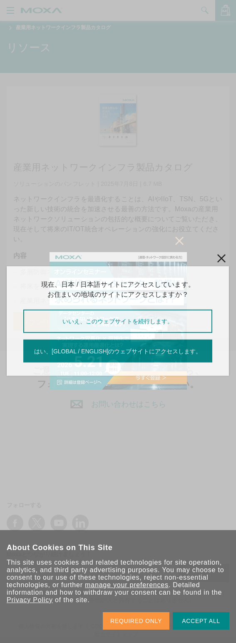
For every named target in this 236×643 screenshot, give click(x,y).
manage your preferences (127, 584)
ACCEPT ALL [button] (201, 621)
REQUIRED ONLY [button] (136, 621)
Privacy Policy (30, 599)
